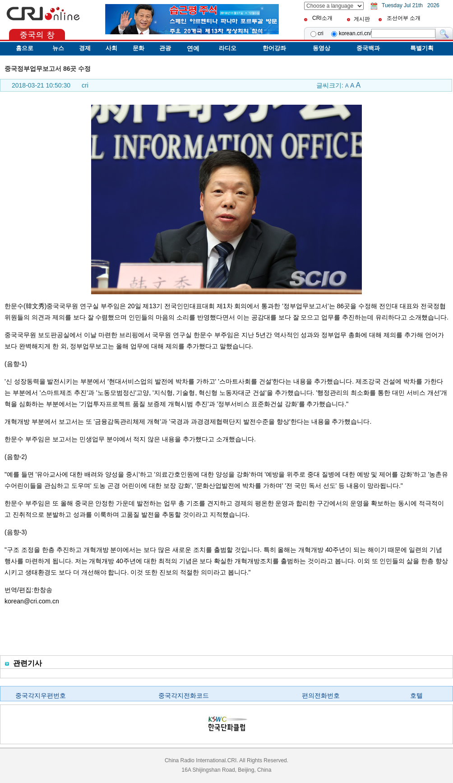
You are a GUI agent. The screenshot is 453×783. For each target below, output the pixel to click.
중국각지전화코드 (183, 695)
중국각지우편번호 (40, 695)
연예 (193, 48)
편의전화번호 (321, 695)
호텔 (416, 695)
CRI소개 (322, 18)
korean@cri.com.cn (32, 601)
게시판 (362, 19)
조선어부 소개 (404, 18)
